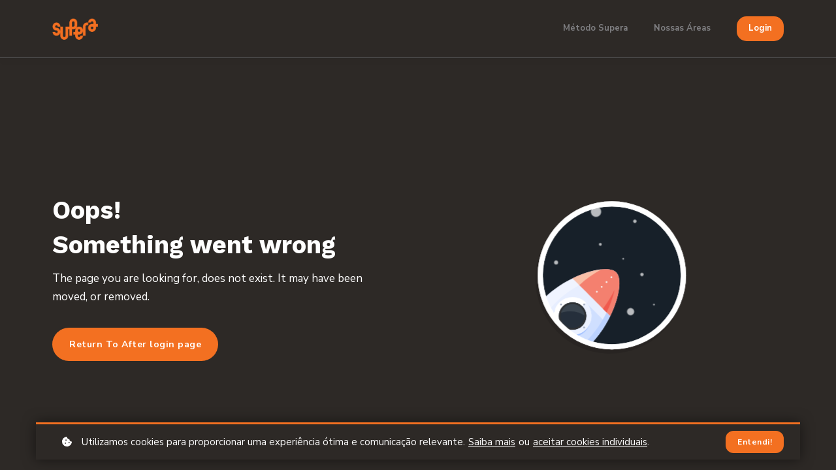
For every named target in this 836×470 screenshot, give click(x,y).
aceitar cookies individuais (590, 441)
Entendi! (754, 442)
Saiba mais (491, 441)
